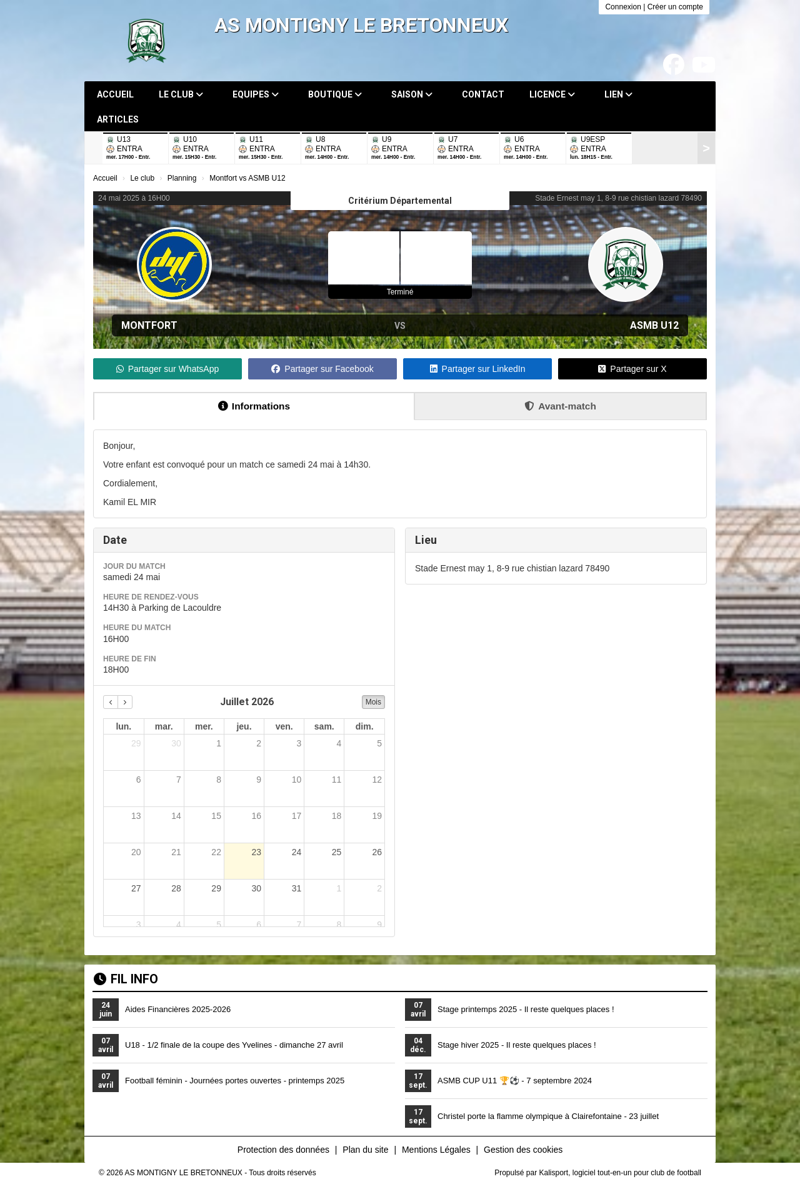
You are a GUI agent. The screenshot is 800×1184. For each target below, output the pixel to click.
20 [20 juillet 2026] (136, 852)
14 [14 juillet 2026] (176, 816)
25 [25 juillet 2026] (337, 852)
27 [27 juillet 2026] (136, 888)
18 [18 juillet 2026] (337, 816)
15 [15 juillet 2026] (216, 816)
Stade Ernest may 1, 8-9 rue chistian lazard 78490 (618, 198)
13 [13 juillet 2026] (136, 816)
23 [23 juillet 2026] (256, 852)
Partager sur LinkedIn (478, 369)
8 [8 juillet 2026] (218, 780)
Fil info (126, 978)
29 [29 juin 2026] (136, 743)
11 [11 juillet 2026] (337, 780)
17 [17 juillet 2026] (297, 816)
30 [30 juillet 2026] (256, 888)
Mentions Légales (436, 1150)
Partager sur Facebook (322, 369)
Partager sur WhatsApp (167, 369)
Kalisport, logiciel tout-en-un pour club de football (620, 1172)
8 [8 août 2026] (339, 925)
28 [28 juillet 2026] (176, 888)
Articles (118, 119)
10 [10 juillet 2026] (297, 780)
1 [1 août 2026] (339, 888)
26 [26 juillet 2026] (377, 852)
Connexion (623, 7)
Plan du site (365, 1150)
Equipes (255, 94)
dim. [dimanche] (365, 726)
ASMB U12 (654, 325)
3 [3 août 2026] (138, 925)
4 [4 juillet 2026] (339, 743)
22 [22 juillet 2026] (216, 852)
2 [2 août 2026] (379, 888)
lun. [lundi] (123, 726)
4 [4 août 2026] (178, 925)
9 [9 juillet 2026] (258, 780)
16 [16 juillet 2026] (256, 816)
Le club (181, 94)
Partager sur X (632, 369)
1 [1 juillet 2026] (218, 743)
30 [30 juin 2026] (176, 743)
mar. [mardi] (164, 726)
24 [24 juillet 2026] (297, 852)
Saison (411, 94)
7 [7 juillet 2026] (178, 780)
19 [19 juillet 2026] (377, 816)
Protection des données (283, 1150)
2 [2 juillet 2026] (258, 743)
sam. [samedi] (324, 726)
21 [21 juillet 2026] (176, 852)
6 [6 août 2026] (258, 925)
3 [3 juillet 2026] (298, 743)
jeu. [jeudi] (243, 726)
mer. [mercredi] (204, 726)
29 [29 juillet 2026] (216, 888)
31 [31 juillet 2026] (297, 888)
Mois (373, 702)
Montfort (149, 325)
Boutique (335, 94)
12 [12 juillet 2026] (377, 780)
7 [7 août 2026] (298, 925)
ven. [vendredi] (284, 726)
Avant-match (560, 406)
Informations (254, 406)
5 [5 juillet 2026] (379, 743)
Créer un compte (675, 7)
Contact (483, 94)
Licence (552, 94)
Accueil (115, 94)
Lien (618, 94)
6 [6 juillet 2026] (138, 780)
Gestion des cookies (523, 1150)
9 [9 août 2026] (379, 925)
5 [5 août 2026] (218, 925)
